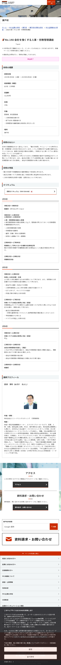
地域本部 (5, 588)
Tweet (18, 44)
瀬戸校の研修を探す (36, 27)
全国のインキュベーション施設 (13, 606)
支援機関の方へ (7, 570)
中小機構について (8, 576)
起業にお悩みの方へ (9, 564)
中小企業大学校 (14, 27)
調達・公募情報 (7, 582)
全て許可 (30, 656)
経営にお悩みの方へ (9, 558)
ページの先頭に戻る (32, 553)
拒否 (30, 649)
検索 (53, 527)
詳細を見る (8, 662)
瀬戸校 (24, 27)
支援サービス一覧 (51, 2)
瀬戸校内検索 (7, 521)
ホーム (4, 27)
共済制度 (5, 600)
